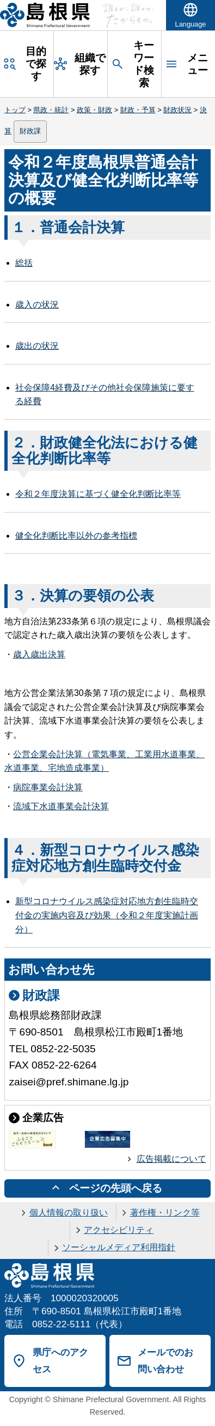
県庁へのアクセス (60, 1360)
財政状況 (177, 110)
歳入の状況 (37, 304)
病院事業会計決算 (48, 787)
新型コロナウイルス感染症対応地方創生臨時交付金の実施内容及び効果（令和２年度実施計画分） (106, 915)
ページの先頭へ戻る (115, 1188)
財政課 (30, 131)
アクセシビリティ (118, 1230)
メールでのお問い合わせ (165, 1360)
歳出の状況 (37, 345)
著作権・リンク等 (165, 1212)
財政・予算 (138, 110)
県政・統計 (51, 110)
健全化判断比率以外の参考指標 (76, 535)
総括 (24, 262)
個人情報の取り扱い (68, 1212)
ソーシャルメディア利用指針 (118, 1247)
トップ (15, 110)
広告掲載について (171, 1158)
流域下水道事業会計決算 (61, 806)
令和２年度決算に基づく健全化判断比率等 (98, 493)
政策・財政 (94, 110)
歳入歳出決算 (39, 654)
